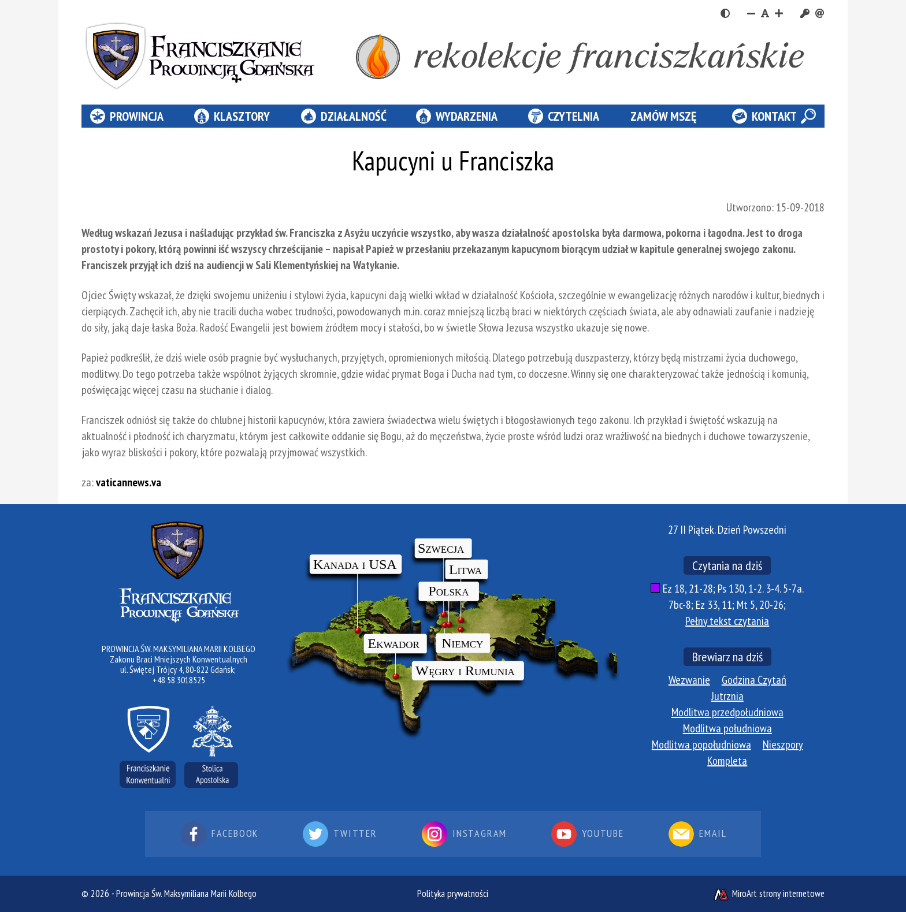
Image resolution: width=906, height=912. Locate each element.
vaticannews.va (128, 482)
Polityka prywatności (452, 893)
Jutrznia (727, 695)
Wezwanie (689, 679)
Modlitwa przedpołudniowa (727, 712)
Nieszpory (783, 744)
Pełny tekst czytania (727, 620)
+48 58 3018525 (179, 680)
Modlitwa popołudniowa (701, 744)
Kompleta (727, 760)
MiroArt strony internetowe (768, 893)
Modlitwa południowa (727, 728)
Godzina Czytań (754, 679)
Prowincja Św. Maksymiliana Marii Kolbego (186, 893)
